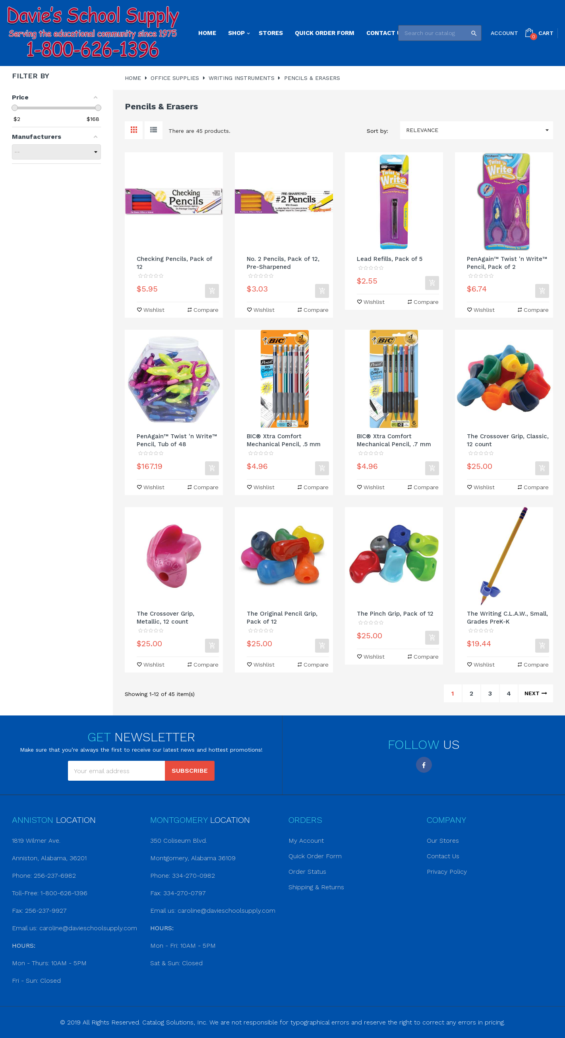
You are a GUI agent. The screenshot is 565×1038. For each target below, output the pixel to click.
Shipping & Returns (316, 887)
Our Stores (443, 840)
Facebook (423, 764)
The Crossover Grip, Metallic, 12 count (165, 617)
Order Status (307, 871)
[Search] (440, 33)
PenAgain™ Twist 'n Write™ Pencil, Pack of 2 (507, 262)
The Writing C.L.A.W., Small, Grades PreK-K (507, 617)
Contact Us (443, 856)
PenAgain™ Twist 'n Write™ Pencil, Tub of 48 (177, 440)
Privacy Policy (447, 871)
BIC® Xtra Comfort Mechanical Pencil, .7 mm (394, 440)
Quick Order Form (315, 856)
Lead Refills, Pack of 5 (389, 258)
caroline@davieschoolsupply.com (88, 928)
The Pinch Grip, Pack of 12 (395, 613)
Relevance (479, 130)
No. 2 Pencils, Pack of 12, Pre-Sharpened (283, 262)
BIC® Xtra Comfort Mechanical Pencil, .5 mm (284, 440)
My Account (306, 840)
